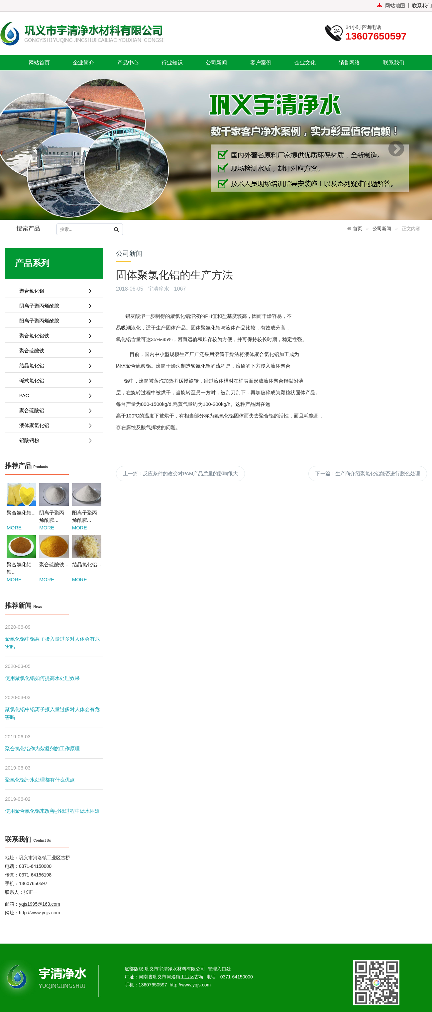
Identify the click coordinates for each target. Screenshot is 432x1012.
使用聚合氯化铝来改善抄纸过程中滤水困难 (52, 811)
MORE (14, 527)
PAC (53, 395)
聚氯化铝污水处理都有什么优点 (40, 779)
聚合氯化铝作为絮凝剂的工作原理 (42, 748)
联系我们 (422, 5)
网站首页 (39, 62)
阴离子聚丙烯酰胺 (53, 306)
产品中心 (128, 62)
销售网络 (349, 62)
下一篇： (367, 473)
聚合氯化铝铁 (53, 335)
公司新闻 (216, 62)
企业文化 (305, 62)
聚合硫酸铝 (53, 410)
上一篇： (180, 473)
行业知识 (172, 62)
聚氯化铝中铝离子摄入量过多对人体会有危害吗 (52, 643)
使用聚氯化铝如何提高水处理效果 (42, 678)
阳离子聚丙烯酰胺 (53, 320)
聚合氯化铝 (53, 291)
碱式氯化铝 (53, 380)
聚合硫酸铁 (53, 350)
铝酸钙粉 (53, 440)
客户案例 (260, 62)
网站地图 (391, 5)
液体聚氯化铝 (53, 425)
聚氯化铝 (180, 316)
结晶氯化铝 (53, 365)
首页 (357, 228)
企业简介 (83, 62)
